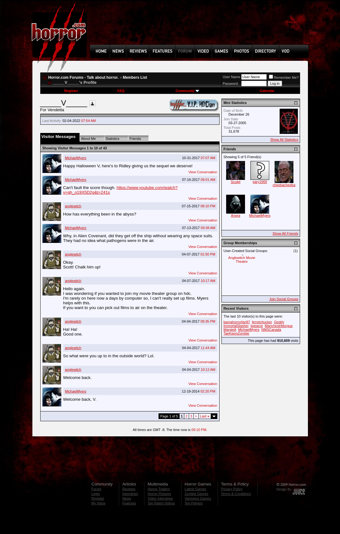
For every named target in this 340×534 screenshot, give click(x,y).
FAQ (121, 91)
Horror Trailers (159, 489)
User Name (231, 77)
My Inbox (99, 503)
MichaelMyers (75, 158)
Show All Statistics (284, 139)
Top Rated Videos (161, 503)
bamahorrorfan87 (237, 322)
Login (96, 494)
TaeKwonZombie (236, 333)
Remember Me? (284, 77)
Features (129, 503)
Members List (135, 77)
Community (187, 91)
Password (230, 83)
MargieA (230, 329)
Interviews (130, 494)
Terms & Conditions (236, 494)
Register (71, 91)
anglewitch (73, 206)
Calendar (267, 91)
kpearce (257, 326)
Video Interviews (160, 498)
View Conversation (202, 172)
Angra (235, 215)
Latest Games (195, 489)
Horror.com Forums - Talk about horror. (83, 77)
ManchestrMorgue (279, 326)
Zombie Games (196, 494)
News (126, 498)
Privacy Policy (231, 489)
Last (204, 416)
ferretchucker (262, 322)
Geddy (279, 322)
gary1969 (260, 182)
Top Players (194, 503)
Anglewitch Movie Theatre (241, 259)
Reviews (129, 489)
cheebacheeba (284, 185)
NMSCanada (271, 329)
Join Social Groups (283, 299)
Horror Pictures (159, 494)
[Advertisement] (201, 27)
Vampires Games (198, 498)
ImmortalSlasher (236, 326)
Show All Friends (285, 233)
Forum (97, 489)
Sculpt (236, 182)
